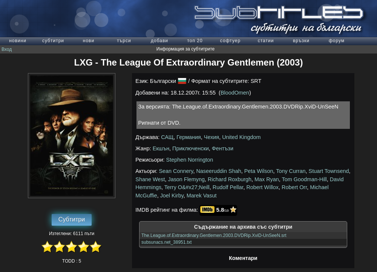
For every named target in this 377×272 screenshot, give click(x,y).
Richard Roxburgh (229, 179)
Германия (188, 137)
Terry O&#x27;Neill (187, 187)
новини (17, 40)
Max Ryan (266, 179)
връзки (301, 40)
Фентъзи (222, 148)
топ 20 (194, 40)
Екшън (161, 148)
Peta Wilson (258, 171)
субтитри (53, 40)
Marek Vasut (202, 196)
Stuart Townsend (329, 171)
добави (159, 40)
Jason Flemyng (186, 179)
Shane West (150, 179)
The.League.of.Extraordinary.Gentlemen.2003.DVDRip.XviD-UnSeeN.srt (214, 235)
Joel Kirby (172, 196)
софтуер (230, 40)
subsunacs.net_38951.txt (166, 242)
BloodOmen (235, 93)
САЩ (167, 137)
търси (124, 40)
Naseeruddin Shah (218, 171)
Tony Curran (290, 171)
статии (266, 40)
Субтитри (71, 219)
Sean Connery (176, 171)
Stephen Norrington (189, 160)
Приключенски (190, 148)
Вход (7, 49)
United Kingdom (241, 137)
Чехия (211, 137)
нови (88, 40)
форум (337, 40)
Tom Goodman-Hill (304, 179)
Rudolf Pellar (228, 187)
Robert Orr (294, 187)
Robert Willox (262, 187)
